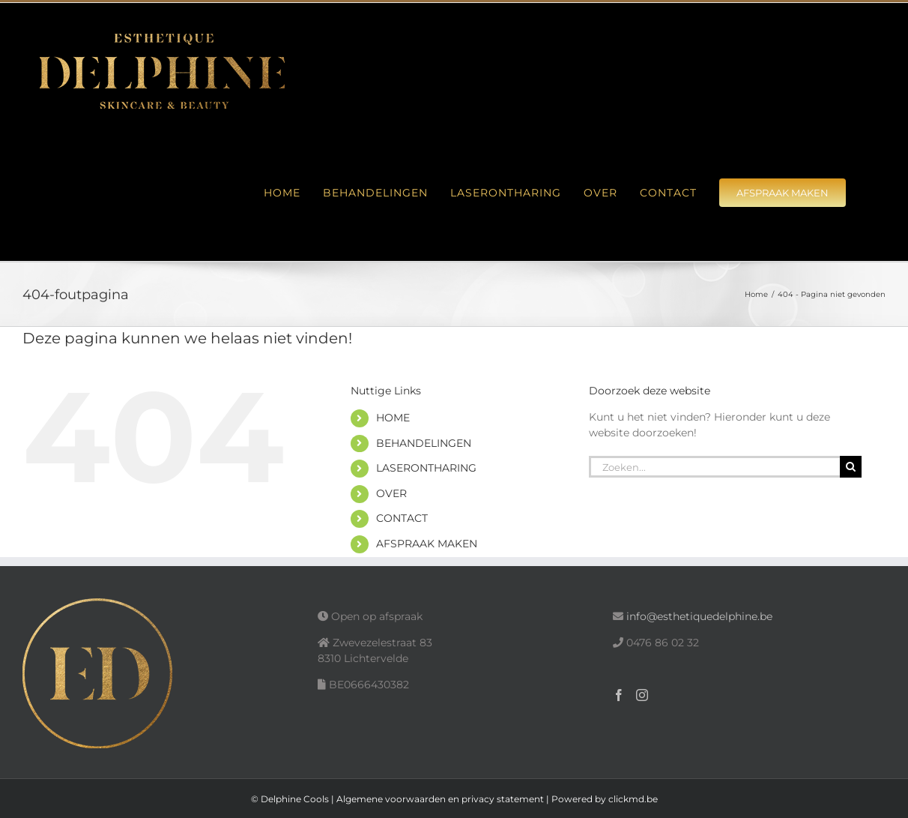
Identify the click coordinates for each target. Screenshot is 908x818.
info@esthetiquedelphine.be (699, 616)
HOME (393, 417)
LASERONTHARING (426, 468)
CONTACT (402, 518)
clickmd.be (633, 799)
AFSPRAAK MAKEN (426, 543)
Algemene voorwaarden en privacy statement (440, 799)
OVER (391, 493)
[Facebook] (619, 695)
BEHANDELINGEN (423, 443)
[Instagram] (642, 695)
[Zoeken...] (714, 467)
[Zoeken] (851, 467)
